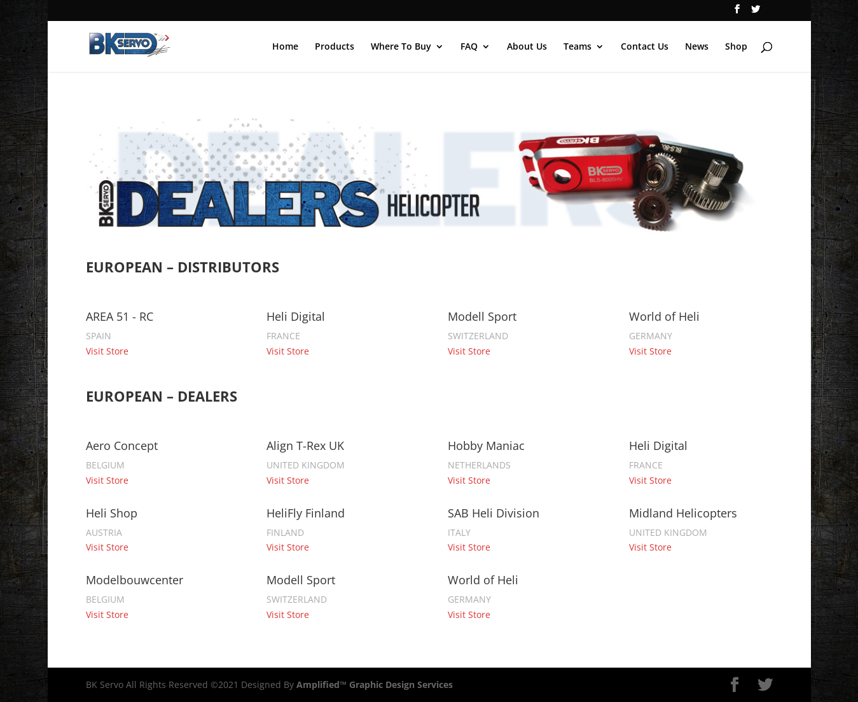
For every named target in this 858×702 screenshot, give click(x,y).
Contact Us (644, 47)
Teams (578, 47)
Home (285, 47)
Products (334, 47)
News (697, 47)
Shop (736, 47)
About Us (527, 47)
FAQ (469, 47)
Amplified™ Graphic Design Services (374, 684)
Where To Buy (401, 47)
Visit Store (107, 351)
